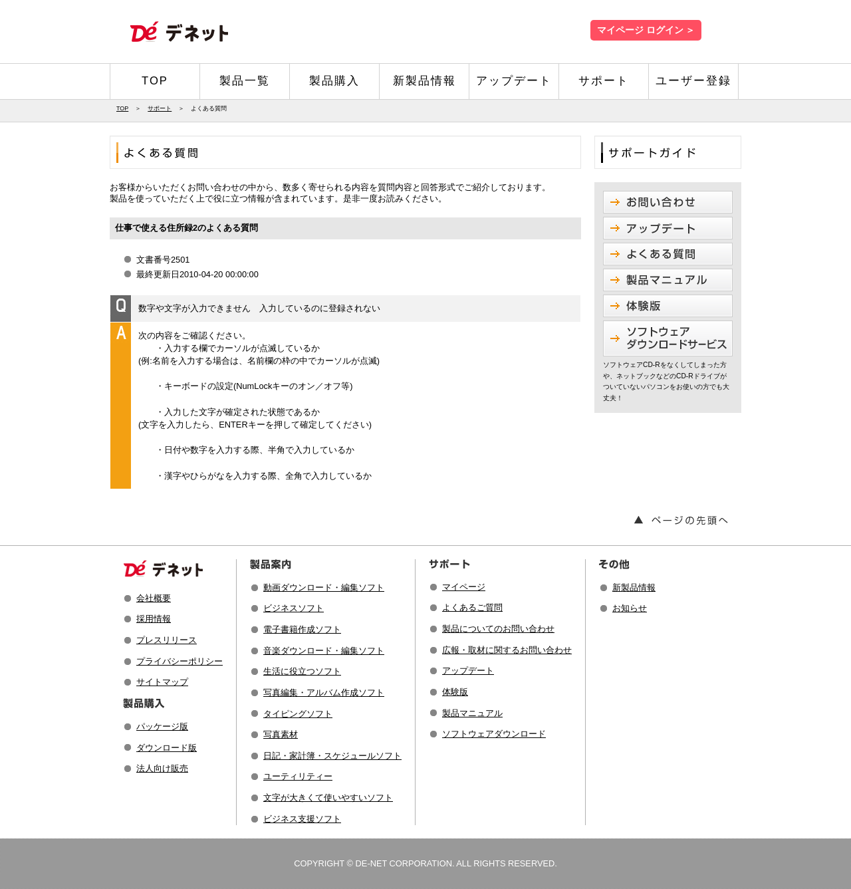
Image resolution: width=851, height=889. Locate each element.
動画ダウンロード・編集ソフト (323, 587)
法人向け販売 (162, 768)
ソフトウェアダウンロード (494, 734)
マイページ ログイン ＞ (646, 30)
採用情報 (153, 619)
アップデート (514, 80)
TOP (155, 80)
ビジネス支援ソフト (302, 819)
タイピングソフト (297, 714)
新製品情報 (424, 80)
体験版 (455, 692)
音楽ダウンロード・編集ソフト (323, 651)
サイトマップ (162, 682)
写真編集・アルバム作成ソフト (323, 693)
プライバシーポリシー (179, 661)
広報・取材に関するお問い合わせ (507, 650)
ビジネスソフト (293, 608)
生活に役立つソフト (302, 671)
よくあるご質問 (472, 607)
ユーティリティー (297, 776)
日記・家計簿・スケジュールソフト (332, 756)
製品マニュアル (472, 713)
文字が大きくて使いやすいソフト (328, 798)
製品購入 (334, 80)
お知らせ (629, 608)
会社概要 (153, 598)
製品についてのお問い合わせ (498, 629)
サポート (603, 80)
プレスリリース (166, 640)
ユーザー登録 (693, 80)
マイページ (463, 587)
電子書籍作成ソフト (302, 629)
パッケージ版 (162, 726)
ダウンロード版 (166, 748)
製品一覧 (244, 80)
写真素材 (280, 734)
